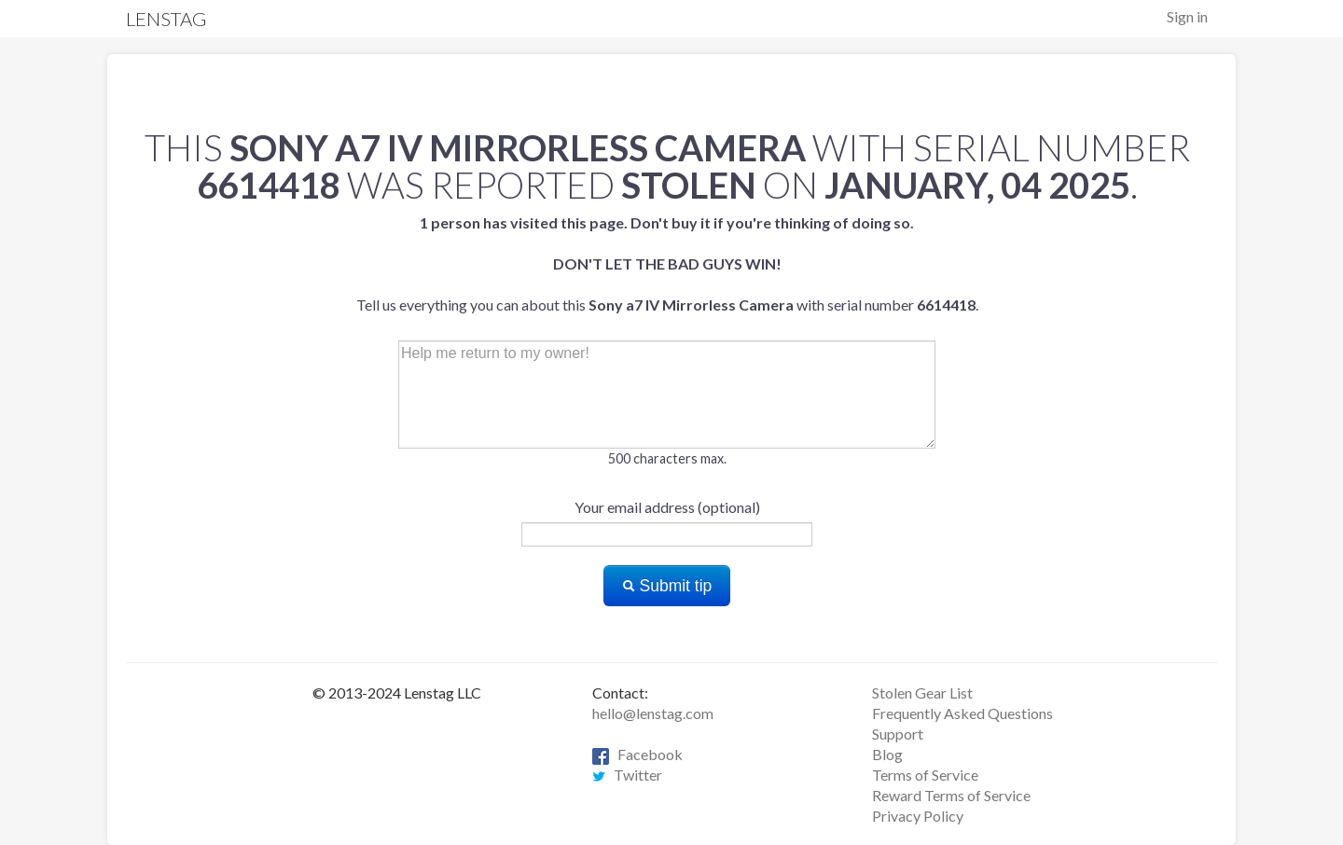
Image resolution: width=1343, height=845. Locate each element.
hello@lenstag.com (652, 713)
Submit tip (667, 585)
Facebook (637, 754)
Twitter (627, 774)
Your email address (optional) (667, 507)
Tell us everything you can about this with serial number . (667, 263)
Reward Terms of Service (951, 795)
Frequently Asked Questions (962, 713)
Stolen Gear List (922, 692)
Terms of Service (925, 774)
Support (897, 733)
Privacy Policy (917, 815)
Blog (887, 754)
